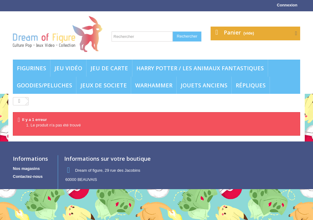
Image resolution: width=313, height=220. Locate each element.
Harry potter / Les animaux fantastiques (200, 68)
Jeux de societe (103, 85)
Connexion (287, 5)
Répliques (251, 85)
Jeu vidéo (68, 68)
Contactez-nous (28, 176)
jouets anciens (204, 85)
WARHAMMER (153, 85)
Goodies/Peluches (44, 85)
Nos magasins (26, 168)
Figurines (31, 68)
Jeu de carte (109, 68)
